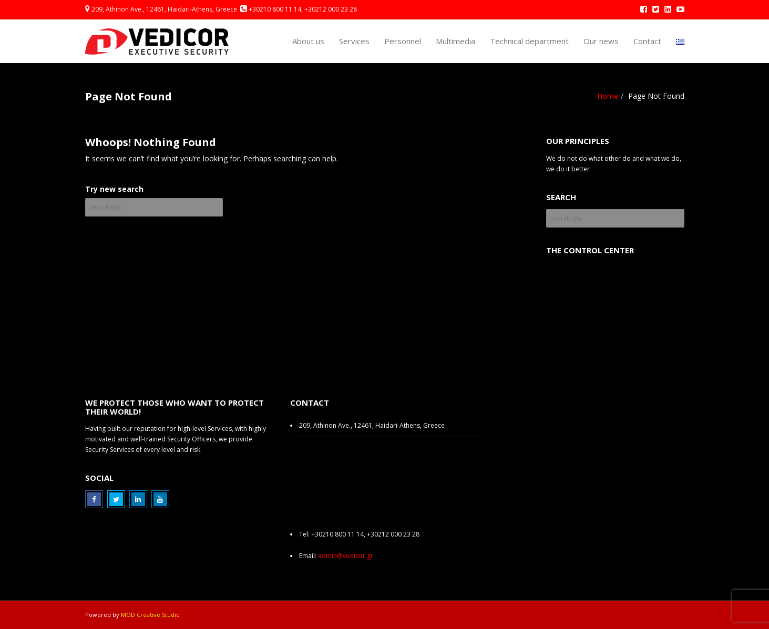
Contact (647, 41)
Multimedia (455, 41)
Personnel (402, 41)
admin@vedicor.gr (345, 555)
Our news (601, 41)
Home (607, 96)
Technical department (529, 41)
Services (354, 41)
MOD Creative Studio (150, 614)
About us (308, 41)
